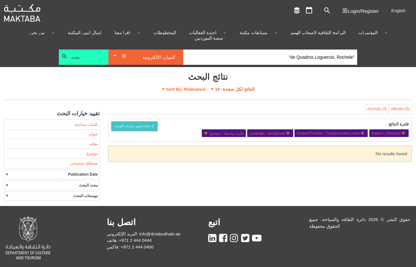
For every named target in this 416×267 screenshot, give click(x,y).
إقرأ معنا (122, 33)
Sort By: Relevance (186, 89)
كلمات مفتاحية (86, 124)
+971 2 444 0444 (135, 240)
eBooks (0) (400, 109)
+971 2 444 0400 (137, 247)
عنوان (93, 134)
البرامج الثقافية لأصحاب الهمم (318, 33)
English (398, 10)
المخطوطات (164, 33)
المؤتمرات (368, 33)
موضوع (92, 153)
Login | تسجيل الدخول (360, 11)
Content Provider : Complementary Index (331, 133)
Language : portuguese (270, 133)
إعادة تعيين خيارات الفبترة (132, 126)
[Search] (270, 57)
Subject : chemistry (388, 133)
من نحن (37, 33)
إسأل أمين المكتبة (84, 33)
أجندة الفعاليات (202, 33)
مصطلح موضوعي (84, 163)
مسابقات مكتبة (253, 33)
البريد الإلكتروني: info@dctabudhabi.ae (143, 234)
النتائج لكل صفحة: (235, 89)
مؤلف (93, 143)
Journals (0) (377, 109)
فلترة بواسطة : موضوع (224, 133)
